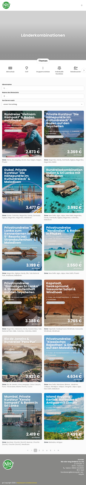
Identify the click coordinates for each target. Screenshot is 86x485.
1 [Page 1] (35, 450)
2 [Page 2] (39, 450)
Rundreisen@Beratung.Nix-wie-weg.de (72, 473)
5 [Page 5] (50, 450)
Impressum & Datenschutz (27, 483)
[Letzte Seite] (58, 450)
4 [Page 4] (46, 450)
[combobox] (43, 96)
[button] (84, 70)
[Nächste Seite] (54, 450)
